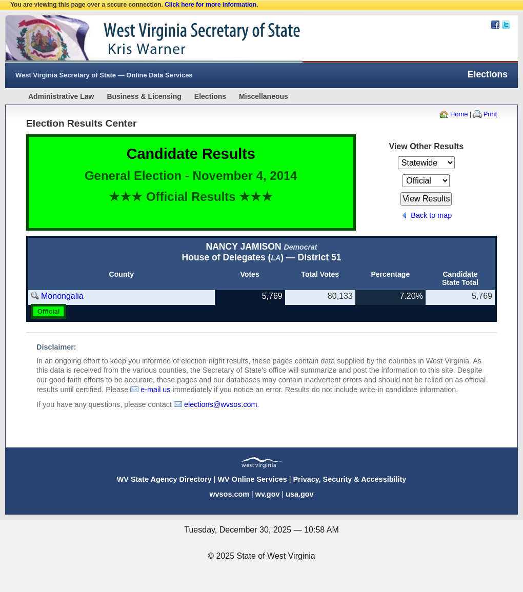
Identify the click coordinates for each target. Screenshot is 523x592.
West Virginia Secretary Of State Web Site (137, 39)
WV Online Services (252, 479)
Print (490, 114)
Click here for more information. (211, 4)
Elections (210, 96)
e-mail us (155, 389)
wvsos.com (229, 494)
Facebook (495, 25)
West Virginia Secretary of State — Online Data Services (104, 75)
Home (459, 114)
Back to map (431, 215)
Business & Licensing (144, 96)
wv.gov (267, 494)
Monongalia (62, 296)
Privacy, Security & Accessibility (349, 479)
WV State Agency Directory (164, 479)
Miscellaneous (263, 96)
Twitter (506, 25)
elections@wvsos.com (220, 404)
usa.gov (299, 494)
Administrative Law (61, 96)
